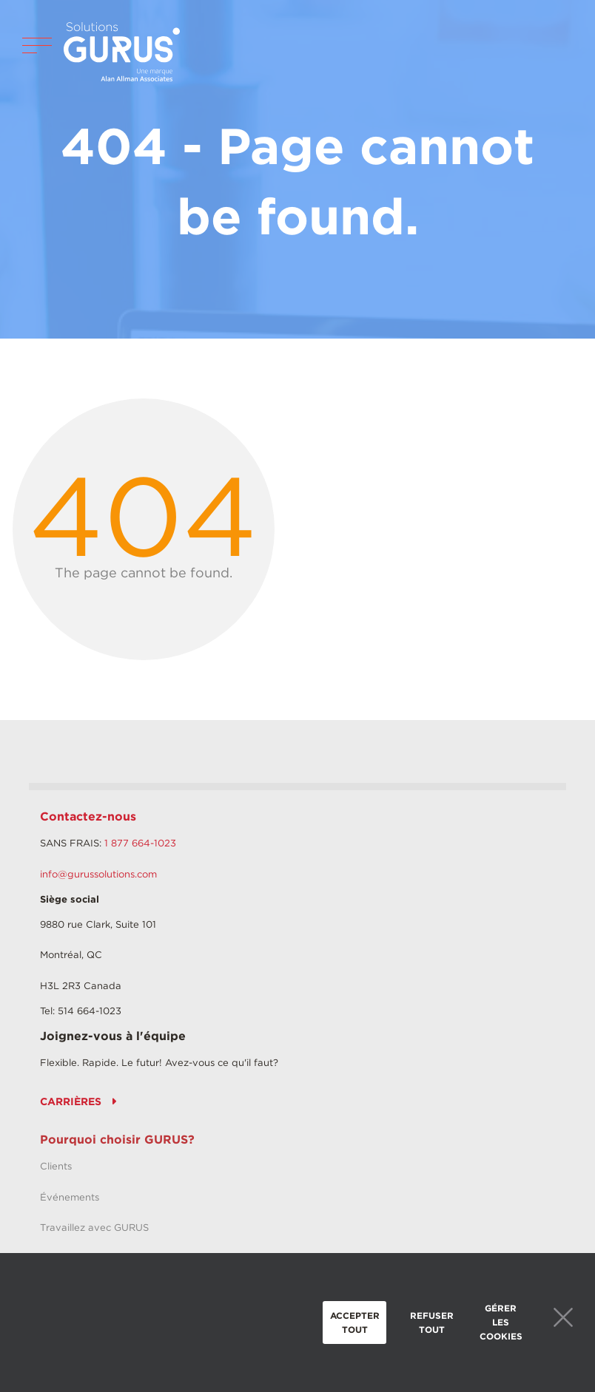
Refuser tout (432, 1322)
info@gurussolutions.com (98, 874)
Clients (56, 1166)
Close (563, 1317)
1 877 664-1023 (140, 843)
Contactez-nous (88, 816)
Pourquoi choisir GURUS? (117, 1140)
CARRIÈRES (70, 1101)
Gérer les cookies (501, 1322)
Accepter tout (355, 1322)
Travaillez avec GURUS (94, 1227)
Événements (69, 1197)
